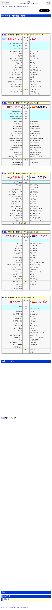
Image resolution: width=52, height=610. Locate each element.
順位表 (4, 35)
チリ (36, 39)
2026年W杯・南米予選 (15, 6)
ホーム (3, 6)
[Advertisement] (26, 23)
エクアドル (39, 177)
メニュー (6, 2)
